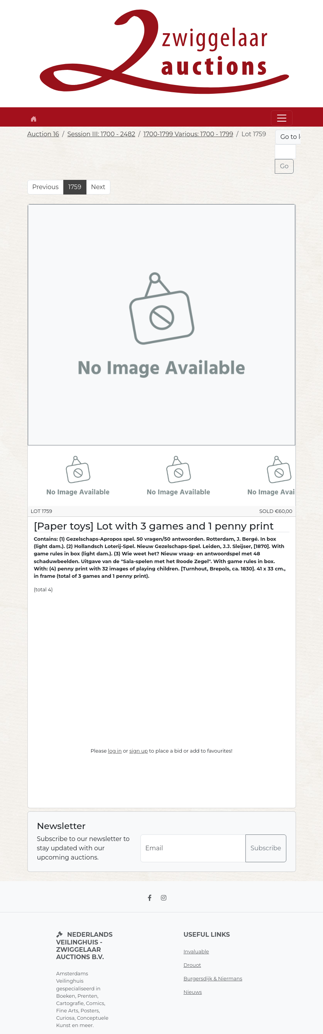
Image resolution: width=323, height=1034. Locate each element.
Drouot (192, 965)
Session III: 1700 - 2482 (101, 134)
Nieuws (193, 992)
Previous (45, 187)
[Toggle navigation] (282, 118)
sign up (138, 751)
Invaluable (196, 951)
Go (284, 166)
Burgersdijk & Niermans (213, 979)
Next (98, 187)
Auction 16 (43, 134)
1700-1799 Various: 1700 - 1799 (188, 134)
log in (115, 751)
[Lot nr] (285, 151)
